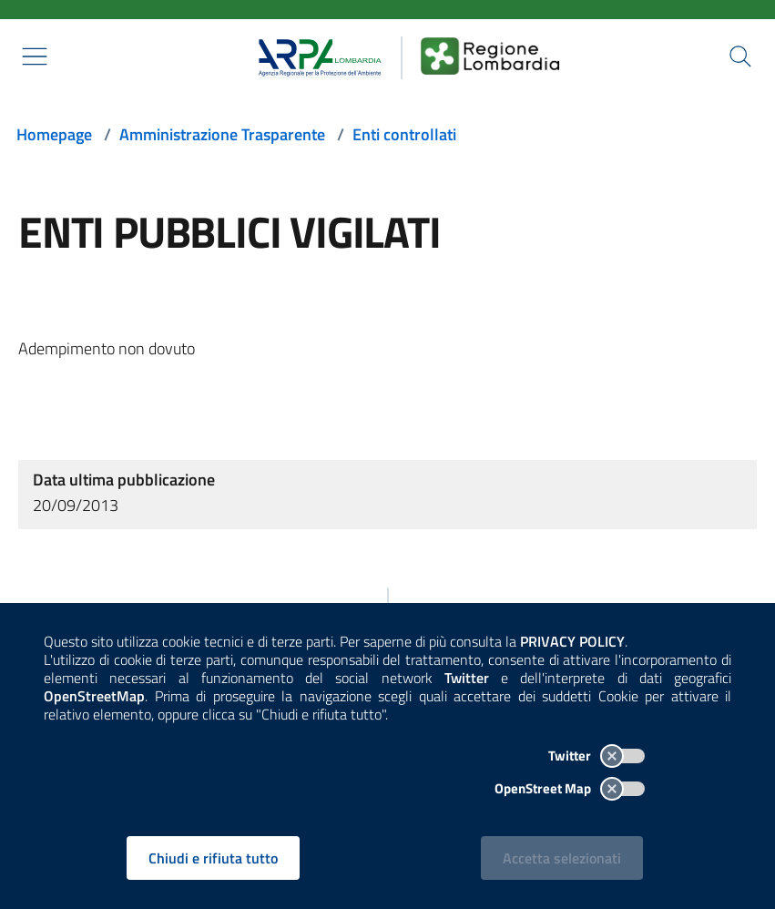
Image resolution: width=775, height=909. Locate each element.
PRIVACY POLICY (572, 641)
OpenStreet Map (570, 788)
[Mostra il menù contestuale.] (34, 56)
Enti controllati (404, 134)
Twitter (596, 755)
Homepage (54, 134)
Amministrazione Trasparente (222, 134)
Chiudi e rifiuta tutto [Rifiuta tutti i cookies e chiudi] (213, 858)
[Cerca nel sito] (740, 56)
